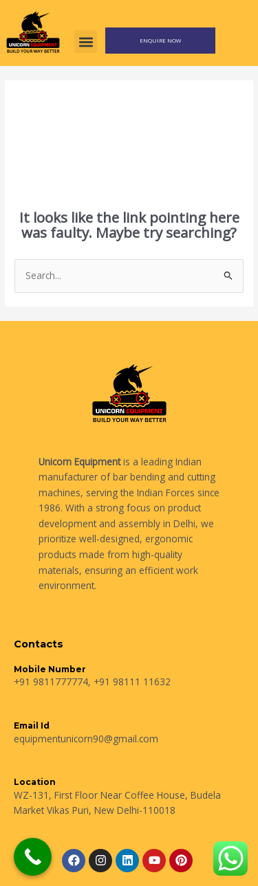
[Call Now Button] (33, 857)
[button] (85, 41)
